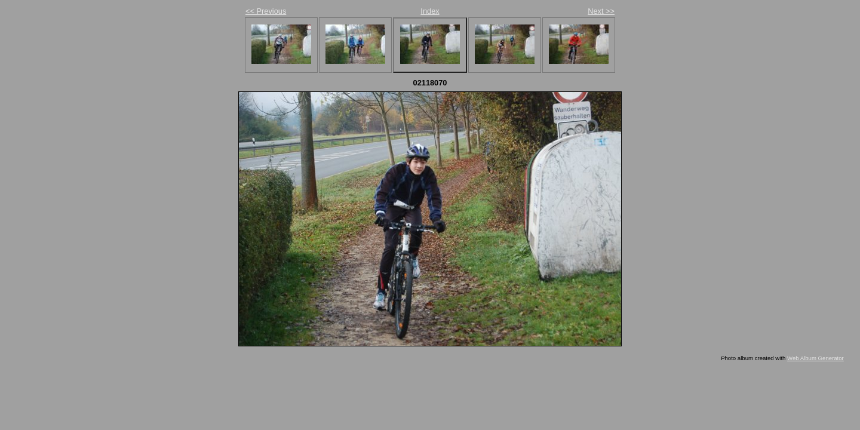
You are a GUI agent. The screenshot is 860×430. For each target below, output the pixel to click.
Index (429, 11)
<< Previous (265, 11)
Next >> (601, 11)
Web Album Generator (815, 358)
